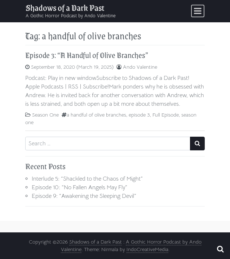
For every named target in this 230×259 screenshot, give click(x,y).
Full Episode (165, 115)
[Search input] (107, 143)
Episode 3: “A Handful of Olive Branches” (86, 55)
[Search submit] (197, 143)
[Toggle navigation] (197, 11)
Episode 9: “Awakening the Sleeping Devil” (84, 196)
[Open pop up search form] (220, 249)
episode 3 (139, 115)
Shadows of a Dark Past (65, 7)
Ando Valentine (140, 67)
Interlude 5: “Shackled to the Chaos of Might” (87, 178)
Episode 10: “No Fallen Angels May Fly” (79, 187)
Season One (45, 115)
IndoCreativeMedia (147, 249)
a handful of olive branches (96, 115)
